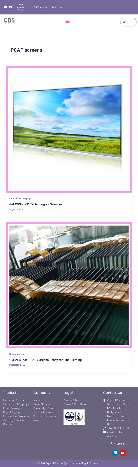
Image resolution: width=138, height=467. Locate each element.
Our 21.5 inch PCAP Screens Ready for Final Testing (45, 360)
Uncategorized (16, 354)
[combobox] (128, 22)
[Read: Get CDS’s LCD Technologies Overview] (69, 129)
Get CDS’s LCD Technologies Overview (35, 204)
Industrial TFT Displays (20, 198)
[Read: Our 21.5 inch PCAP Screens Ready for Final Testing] (69, 285)
